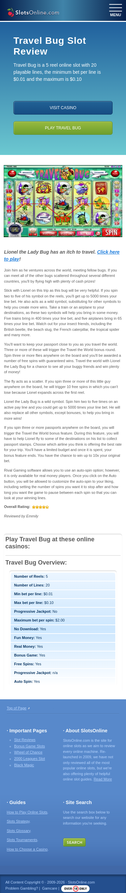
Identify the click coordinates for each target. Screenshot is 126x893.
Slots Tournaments (22, 840)
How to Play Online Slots (27, 812)
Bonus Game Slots (29, 746)
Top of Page (17, 708)
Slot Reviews (25, 740)
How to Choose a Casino (27, 849)
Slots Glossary (18, 831)
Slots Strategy (18, 821)
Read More (103, 779)
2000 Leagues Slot (29, 759)
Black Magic (24, 765)
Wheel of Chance (28, 752)
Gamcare (49, 888)
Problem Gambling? (21, 888)
